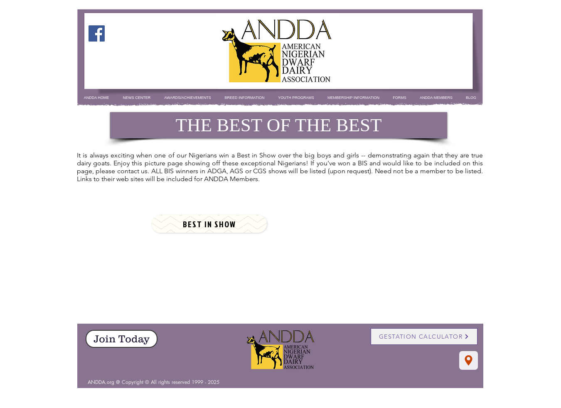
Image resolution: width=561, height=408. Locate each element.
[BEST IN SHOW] (209, 224)
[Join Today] (121, 339)
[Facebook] (97, 33)
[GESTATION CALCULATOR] (424, 336)
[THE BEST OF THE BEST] (278, 125)
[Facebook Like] (281, 378)
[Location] (468, 360)
